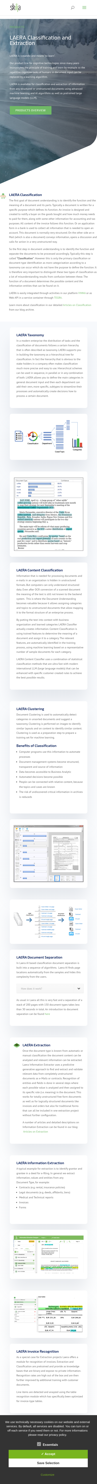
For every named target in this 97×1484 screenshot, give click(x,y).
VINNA (82, 293)
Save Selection (48, 1463)
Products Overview (31, 110)
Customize (47, 1474)
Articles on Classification (77, 305)
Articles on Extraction (35, 1131)
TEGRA (58, 297)
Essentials (47, 1444)
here (47, 1014)
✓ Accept (48, 1454)
